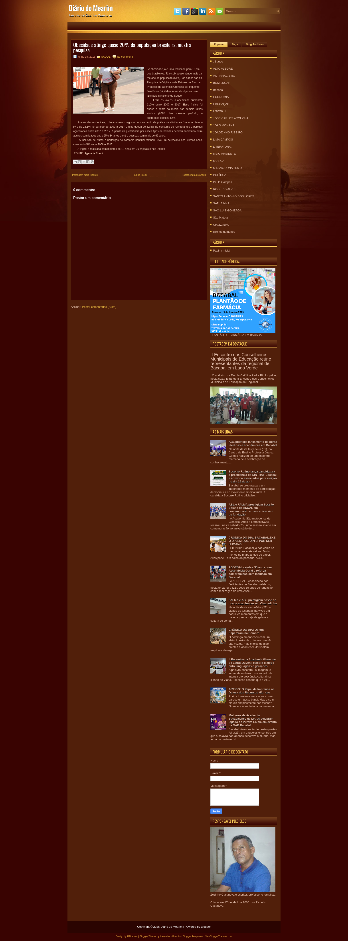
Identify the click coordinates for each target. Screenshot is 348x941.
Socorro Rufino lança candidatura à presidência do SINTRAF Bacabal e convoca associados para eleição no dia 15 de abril (253, 476)
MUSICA (218, 160)
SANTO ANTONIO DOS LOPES (233, 196)
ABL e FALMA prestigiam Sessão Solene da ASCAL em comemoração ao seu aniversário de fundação (251, 509)
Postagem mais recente (85, 175)
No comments (125, 56)
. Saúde (218, 61)
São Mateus (220, 217)
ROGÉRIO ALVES (224, 189)
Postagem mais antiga (194, 175)
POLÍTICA (219, 175)
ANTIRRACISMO (224, 75)
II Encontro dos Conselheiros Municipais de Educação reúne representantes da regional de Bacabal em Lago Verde (240, 361)
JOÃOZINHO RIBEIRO (228, 132)
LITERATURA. (222, 146)
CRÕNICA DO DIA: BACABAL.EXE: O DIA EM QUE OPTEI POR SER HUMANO (252, 541)
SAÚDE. (106, 56)
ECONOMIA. (221, 97)
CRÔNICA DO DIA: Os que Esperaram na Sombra (246, 631)
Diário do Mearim (91, 8)
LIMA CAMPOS (223, 139)
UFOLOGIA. (221, 224)
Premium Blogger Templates (187, 936)
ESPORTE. (220, 111)
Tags (235, 44)
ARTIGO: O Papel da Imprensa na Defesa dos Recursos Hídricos (251, 690)
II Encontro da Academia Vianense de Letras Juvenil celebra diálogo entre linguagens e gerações (252, 663)
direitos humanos (224, 231)
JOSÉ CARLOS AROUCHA (230, 118)
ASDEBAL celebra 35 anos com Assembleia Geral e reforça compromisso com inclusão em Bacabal (250, 572)
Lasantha (165, 936)
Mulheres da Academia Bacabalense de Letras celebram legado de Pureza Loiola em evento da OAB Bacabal (253, 720)
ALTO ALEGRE (223, 68)
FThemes (132, 936)
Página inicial (139, 175)
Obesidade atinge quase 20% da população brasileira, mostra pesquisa (132, 47)
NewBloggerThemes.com (218, 936)
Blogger (206, 926)
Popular (219, 44)
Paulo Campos (222, 182)
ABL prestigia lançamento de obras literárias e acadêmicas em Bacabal (253, 443)
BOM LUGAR (221, 82)
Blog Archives (255, 44)
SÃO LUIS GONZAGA (227, 210)
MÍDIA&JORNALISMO (227, 168)
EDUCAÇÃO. (221, 104)
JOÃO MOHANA (223, 125)
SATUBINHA (221, 203)
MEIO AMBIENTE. (225, 153)
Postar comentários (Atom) (99, 306)
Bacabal (218, 90)
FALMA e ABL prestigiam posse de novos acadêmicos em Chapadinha (253, 601)
